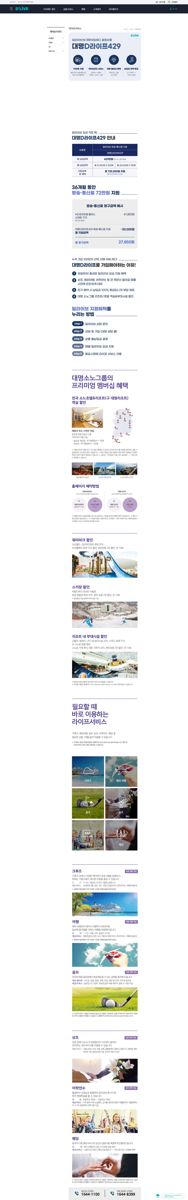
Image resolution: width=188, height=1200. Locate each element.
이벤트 (50, 42)
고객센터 (97, 9)
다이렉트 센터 (49, 9)
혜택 (83, 9)
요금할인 (51, 38)
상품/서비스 (68, 9)
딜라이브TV (13, 2)
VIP (49, 47)
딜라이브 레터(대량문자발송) (25, 2)
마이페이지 (113, 9)
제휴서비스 (51, 51)
